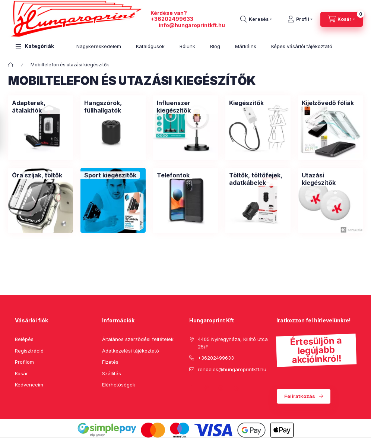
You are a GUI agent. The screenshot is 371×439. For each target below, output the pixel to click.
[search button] (256, 19)
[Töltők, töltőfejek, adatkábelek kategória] (257, 178)
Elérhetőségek (118, 385)
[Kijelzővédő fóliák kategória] (328, 103)
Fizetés (110, 362)
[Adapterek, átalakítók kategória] (40, 106)
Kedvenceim (29, 385)
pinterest (206, 387)
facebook (191, 387)
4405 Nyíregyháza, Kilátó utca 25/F (233, 343)
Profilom (24, 362)
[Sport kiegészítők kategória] (110, 175)
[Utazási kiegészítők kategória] (330, 178)
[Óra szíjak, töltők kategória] (37, 175)
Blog (215, 46)
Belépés (24, 339)
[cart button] (341, 19)
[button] (34, 46)
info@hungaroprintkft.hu (192, 25)
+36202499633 (171, 19)
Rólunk (187, 46)
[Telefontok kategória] (173, 175)
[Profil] (300, 19)
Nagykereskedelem (98, 46)
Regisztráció (29, 351)
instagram (221, 387)
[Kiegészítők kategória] (246, 103)
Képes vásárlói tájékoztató (301, 46)
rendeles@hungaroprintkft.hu (232, 369)
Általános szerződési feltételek (138, 339)
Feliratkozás (299, 396)
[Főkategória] (10, 64)
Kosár (21, 373)
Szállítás (111, 373)
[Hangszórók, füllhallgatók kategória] (113, 106)
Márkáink (245, 46)
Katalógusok (150, 46)
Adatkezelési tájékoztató (130, 351)
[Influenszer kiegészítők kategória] (185, 106)
